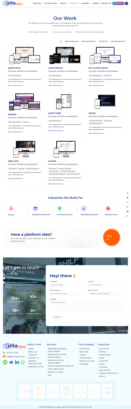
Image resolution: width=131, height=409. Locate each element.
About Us (32, 352)
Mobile (83, 355)
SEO (49, 375)
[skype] (127, 211)
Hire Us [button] (63, 3)
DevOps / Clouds (55, 372)
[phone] (127, 193)
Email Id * (91, 281)
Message (53, 299)
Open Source (86, 358)
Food (101, 358)
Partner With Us (36, 367)
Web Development (118, 41)
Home (31, 349)
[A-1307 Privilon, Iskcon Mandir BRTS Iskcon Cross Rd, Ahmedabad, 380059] (24, 284)
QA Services (103, 41)
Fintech (102, 352)
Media (102, 364)
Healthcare (104, 355)
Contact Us (106, 3)
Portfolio (74, 3)
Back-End (84, 352)
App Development (72, 41)
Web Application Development (55, 361)
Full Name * (54, 281)
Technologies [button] (50, 3)
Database (84, 364)
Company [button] (85, 3)
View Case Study (15, 85)
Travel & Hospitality (108, 373)
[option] (49, 391)
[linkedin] (127, 207)
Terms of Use (86, 407)
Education (104, 349)
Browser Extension (89, 41)
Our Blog (32, 355)
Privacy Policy (74, 407)
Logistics (103, 361)
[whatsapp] (127, 202)
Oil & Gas (103, 367)
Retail (102, 376)
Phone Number (55, 290)
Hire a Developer (56, 369)
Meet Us (111, 237)
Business (26, 122)
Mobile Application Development (57, 356)
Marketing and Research (57, 174)
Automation (107, 75)
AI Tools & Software (95, 121)
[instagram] (127, 216)
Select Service (93, 290)
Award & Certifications (35, 362)
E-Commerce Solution (67, 171)
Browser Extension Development (57, 350)
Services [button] (37, 3)
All (61, 41)
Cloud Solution (54, 171)
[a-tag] (14, 355)
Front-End (84, 349)
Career (95, 3)
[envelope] (127, 197)
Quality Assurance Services (61, 366)
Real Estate (104, 370)
